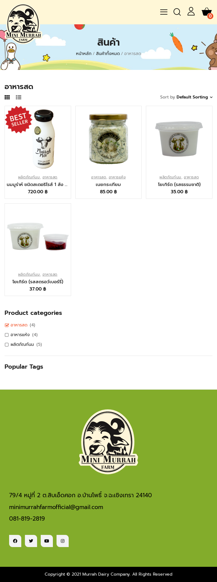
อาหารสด (50, 177)
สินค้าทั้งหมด (108, 53)
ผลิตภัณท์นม (29, 177)
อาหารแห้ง (117, 177)
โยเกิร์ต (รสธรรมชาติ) (179, 184)
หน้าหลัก (83, 53)
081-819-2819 (27, 518)
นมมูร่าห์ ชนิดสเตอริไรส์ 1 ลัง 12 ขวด (38, 184)
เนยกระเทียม (108, 184)
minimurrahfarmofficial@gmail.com (56, 507)
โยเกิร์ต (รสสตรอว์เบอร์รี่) (37, 281)
